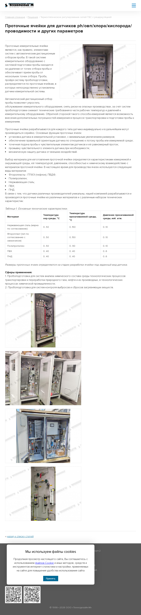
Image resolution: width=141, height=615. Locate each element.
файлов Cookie (44, 563)
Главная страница (15, 17)
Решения (33, 17)
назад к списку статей (20, 536)
